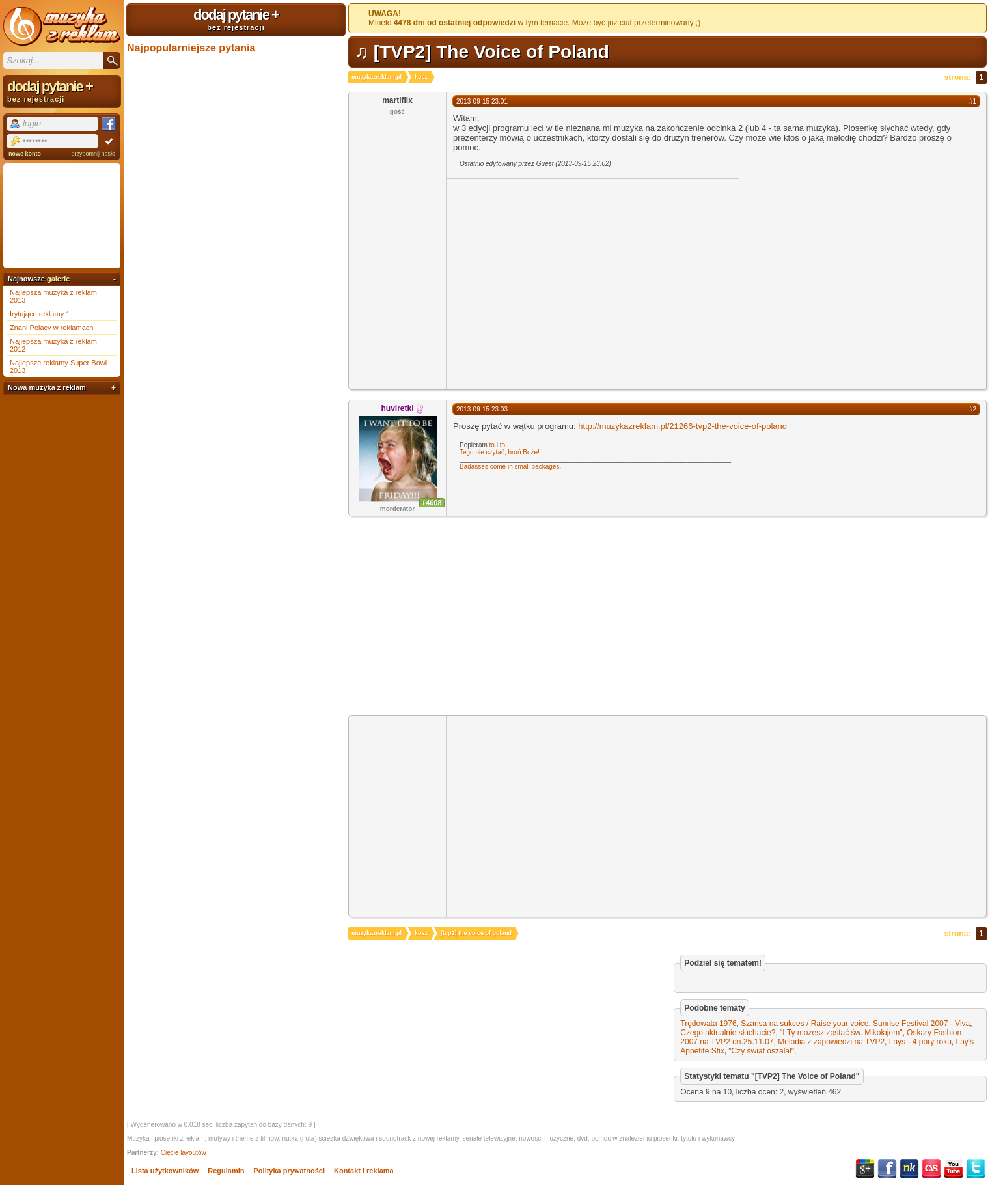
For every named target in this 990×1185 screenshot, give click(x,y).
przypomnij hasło (93, 153)
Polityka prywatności (289, 1171)
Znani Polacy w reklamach (51, 327)
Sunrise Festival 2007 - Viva (921, 1023)
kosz (421, 77)
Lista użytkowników (165, 1171)
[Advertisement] (556, 273)
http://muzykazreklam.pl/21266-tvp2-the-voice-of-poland (682, 426)
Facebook (887, 1168)
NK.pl (909, 1168)
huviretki (397, 408)
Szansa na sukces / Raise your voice (804, 1023)
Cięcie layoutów (183, 1152)
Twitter (975, 1168)
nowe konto (24, 153)
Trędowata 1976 (708, 1023)
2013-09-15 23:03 (482, 409)
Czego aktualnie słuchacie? (727, 1032)
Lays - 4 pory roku (920, 1041)
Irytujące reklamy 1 (40, 314)
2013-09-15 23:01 (482, 101)
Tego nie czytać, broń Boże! (500, 452)
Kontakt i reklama (364, 1171)
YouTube (953, 1168)
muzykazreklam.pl (376, 77)
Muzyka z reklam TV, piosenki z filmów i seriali (61, 26)
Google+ (865, 1168)
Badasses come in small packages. (510, 466)
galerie (58, 279)
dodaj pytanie (236, 19)
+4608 (432, 503)
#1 (972, 101)
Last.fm (931, 1168)
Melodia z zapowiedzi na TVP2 (831, 1041)
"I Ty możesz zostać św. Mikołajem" (841, 1032)
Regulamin (226, 1171)
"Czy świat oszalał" (761, 1050)
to (492, 445)
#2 (972, 409)
